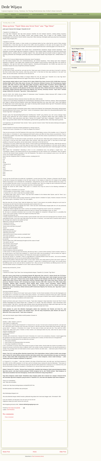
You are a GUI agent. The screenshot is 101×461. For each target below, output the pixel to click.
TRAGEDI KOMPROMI (67, 14)
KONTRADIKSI (10, 409)
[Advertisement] (34, 434)
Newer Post (6, 452)
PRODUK (13, 14)
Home (6, 14)
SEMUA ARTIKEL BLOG (22, 17)
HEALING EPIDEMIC (52, 14)
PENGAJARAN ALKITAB (83, 14)
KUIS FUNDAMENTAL (38, 14)
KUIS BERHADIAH (24, 14)
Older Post (63, 452)
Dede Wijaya (11, 7)
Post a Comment (9, 417)
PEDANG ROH (8, 17)
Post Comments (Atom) (38, 456)
